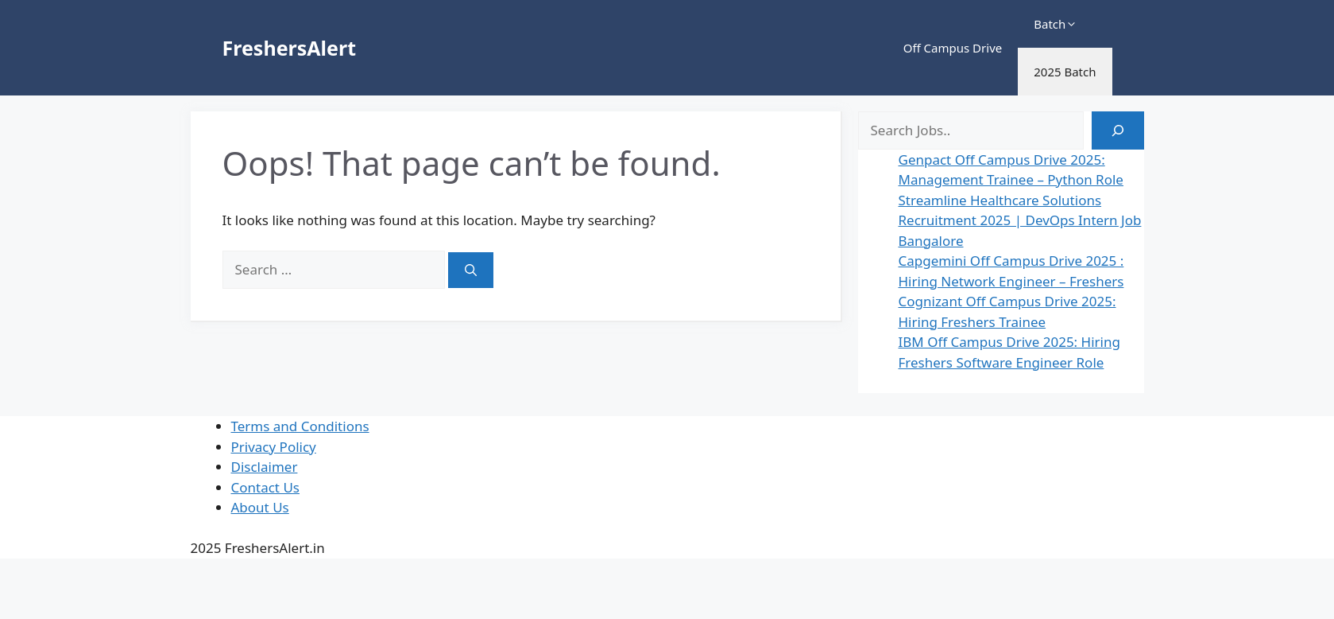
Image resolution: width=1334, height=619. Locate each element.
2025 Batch (1065, 72)
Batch (1055, 24)
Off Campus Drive (953, 48)
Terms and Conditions (300, 426)
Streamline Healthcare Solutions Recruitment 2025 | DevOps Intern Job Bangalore (1020, 220)
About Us (260, 507)
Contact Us (265, 487)
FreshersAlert (289, 47)
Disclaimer (264, 466)
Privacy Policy (273, 447)
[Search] (470, 270)
